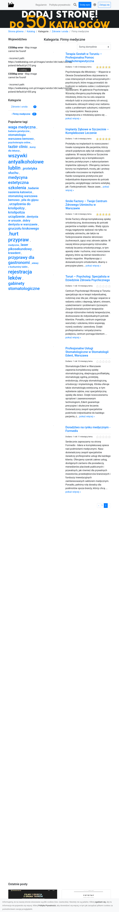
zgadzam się (100, 902)
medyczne (14, 245)
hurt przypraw (19, 237)
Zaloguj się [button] (104, 5)
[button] (75, 4)
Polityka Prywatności (47, 905)
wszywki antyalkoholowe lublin (26, 162)
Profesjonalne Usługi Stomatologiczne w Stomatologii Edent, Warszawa (87, 351)
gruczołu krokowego (23, 228)
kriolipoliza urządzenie (17, 214)
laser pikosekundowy (20, 247)
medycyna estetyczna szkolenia (18, 182)
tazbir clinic (18, 146)
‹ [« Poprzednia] (98, 505)
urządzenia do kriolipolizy (19, 206)
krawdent (14, 253)
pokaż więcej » (73, 118)
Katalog (31, 31)
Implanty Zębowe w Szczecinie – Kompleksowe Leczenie (87, 131)
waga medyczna (22, 127)
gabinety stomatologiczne (24, 286)
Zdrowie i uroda (60, 31)
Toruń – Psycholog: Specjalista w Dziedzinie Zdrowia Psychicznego (87, 278)
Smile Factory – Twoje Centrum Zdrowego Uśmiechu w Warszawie (86, 204)
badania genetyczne (19, 131)
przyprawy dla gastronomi (21, 260)
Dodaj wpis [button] (85, 5)
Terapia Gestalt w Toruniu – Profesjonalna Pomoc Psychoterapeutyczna (83, 57)
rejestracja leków (20, 275)
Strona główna (16, 31)
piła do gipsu (30, 200)
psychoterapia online (19, 142)
